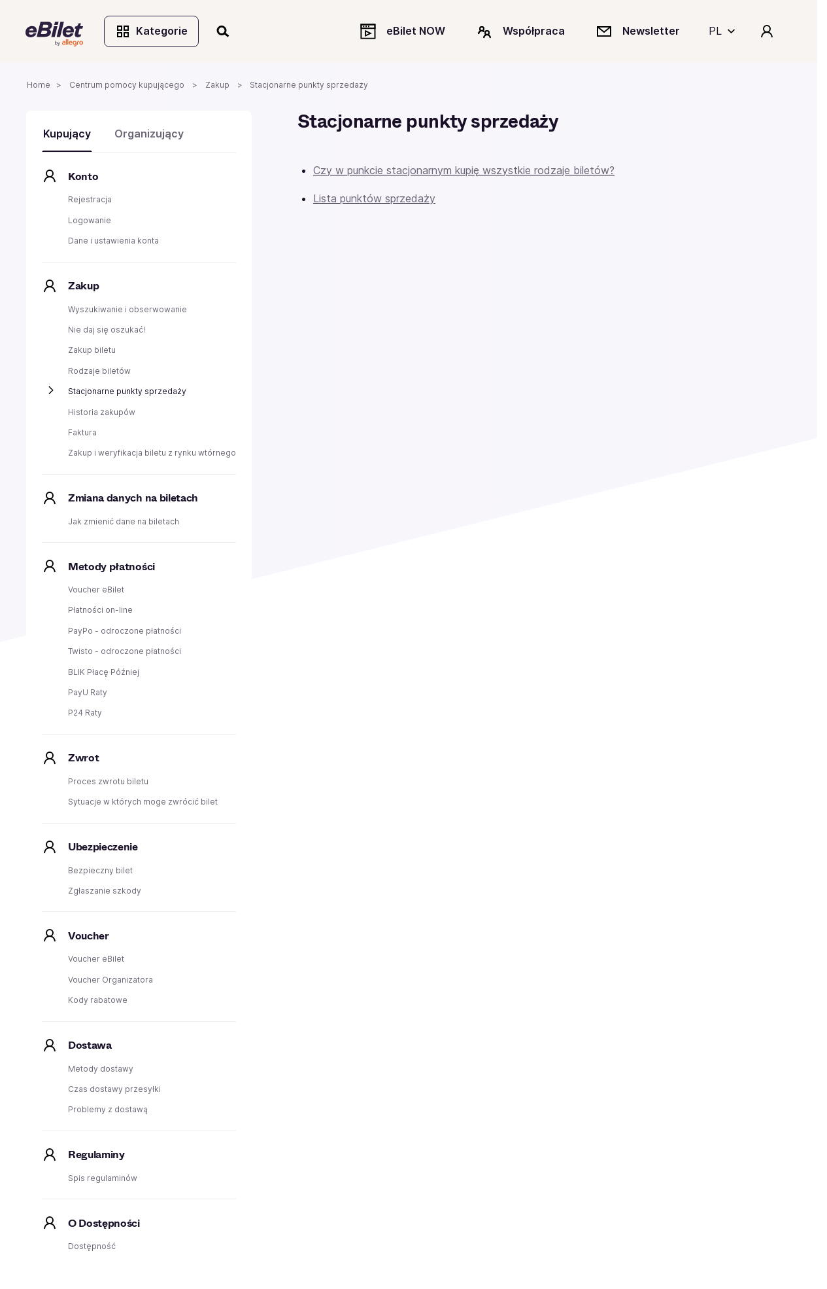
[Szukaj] (224, 31)
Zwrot (83, 759)
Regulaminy (96, 1155)
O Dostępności (104, 1223)
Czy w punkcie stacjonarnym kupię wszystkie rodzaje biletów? (464, 171)
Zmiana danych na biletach (133, 499)
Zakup (83, 287)
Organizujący (149, 134)
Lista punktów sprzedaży (374, 199)
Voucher (88, 937)
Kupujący (67, 134)
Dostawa (90, 1046)
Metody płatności (111, 567)
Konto (83, 177)
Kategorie (152, 31)
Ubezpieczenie (103, 848)
